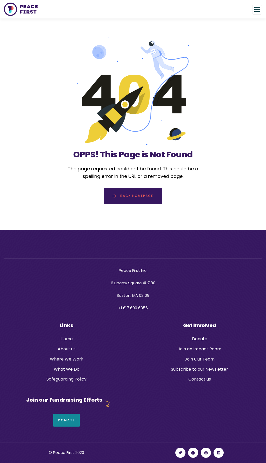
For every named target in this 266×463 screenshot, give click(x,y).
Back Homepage (133, 196)
